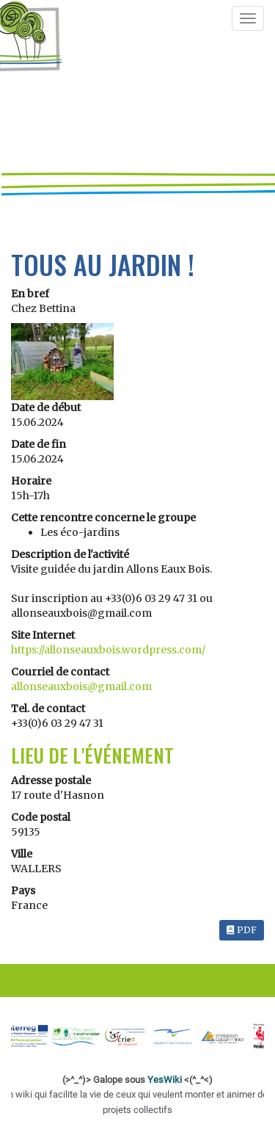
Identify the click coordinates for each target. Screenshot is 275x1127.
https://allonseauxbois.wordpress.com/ (108, 649)
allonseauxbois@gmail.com (81, 686)
